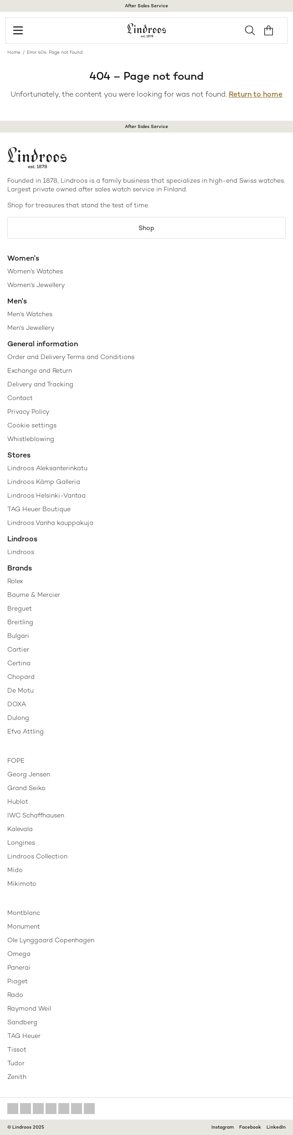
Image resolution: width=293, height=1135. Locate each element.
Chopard (21, 677)
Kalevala (20, 829)
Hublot (17, 801)
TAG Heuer (24, 1036)
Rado (15, 995)
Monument (23, 926)
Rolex (15, 581)
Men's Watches (29, 314)
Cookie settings (32, 425)
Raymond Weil (29, 1008)
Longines (21, 842)
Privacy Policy (28, 411)
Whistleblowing (30, 439)
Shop (146, 228)
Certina (19, 663)
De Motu (20, 690)
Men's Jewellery (30, 328)
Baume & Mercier (33, 595)
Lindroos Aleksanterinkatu (47, 468)
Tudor (16, 1063)
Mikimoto (21, 883)
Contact (20, 398)
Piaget (17, 981)
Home (14, 52)
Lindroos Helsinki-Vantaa (46, 495)
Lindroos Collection (37, 856)
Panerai (19, 967)
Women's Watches (35, 271)
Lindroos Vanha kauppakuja (50, 523)
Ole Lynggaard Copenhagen (50, 940)
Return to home (256, 94)
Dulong (18, 718)
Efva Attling (25, 731)
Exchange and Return (39, 370)
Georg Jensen (28, 774)
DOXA (16, 704)
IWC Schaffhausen (35, 815)
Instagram (222, 1127)
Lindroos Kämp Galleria (43, 482)
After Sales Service (146, 6)
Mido (15, 870)
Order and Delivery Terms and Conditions (70, 357)
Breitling (20, 622)
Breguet (19, 608)
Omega (19, 954)
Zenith (16, 1077)
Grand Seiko (26, 788)
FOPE (16, 760)
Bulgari (18, 636)
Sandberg (22, 1022)
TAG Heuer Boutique (39, 509)
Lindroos (20, 552)
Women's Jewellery (36, 285)
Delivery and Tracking (40, 384)
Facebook (250, 1127)
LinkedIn (276, 1127)
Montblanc (23, 913)
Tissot (16, 1049)
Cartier (18, 649)
